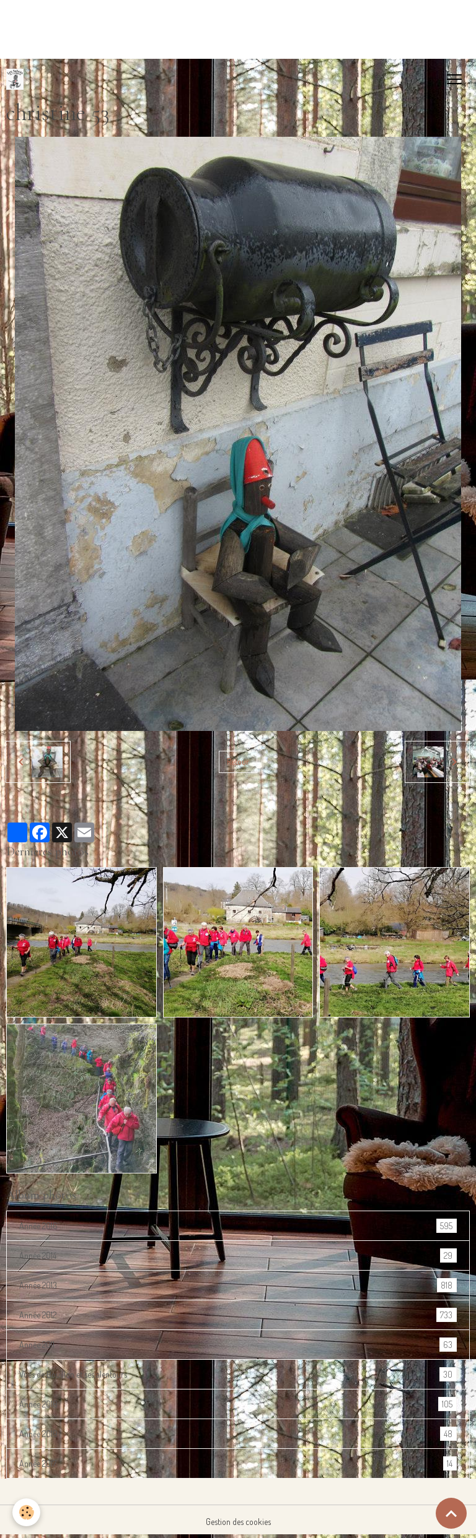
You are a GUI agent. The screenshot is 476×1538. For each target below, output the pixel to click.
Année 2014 (238, 1255)
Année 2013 (238, 1285)
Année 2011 (238, 1344)
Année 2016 (238, 1226)
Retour (238, 761)
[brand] (17, 79)
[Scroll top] (451, 1513)
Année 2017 (238, 1463)
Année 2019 (238, 1434)
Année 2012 (238, 1315)
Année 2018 (238, 1404)
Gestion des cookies (238, 1521)
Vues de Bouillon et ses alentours (238, 1374)
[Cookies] (26, 1512)
